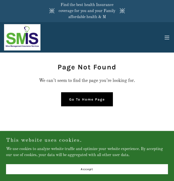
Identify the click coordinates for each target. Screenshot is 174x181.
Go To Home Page (87, 99)
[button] (167, 37)
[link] (22, 37)
